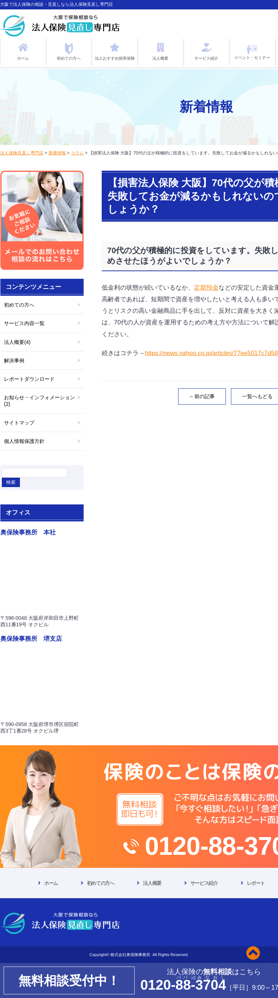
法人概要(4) (17, 342)
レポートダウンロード (29, 379)
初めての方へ (19, 305)
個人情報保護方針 (24, 441)
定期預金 (206, 287)
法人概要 (152, 883)
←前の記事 (202, 396)
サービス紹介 (204, 883)
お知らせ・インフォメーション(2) (39, 400)
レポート (256, 883)
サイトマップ (19, 423)
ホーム (51, 883)
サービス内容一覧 (24, 323)
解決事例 (14, 360)
